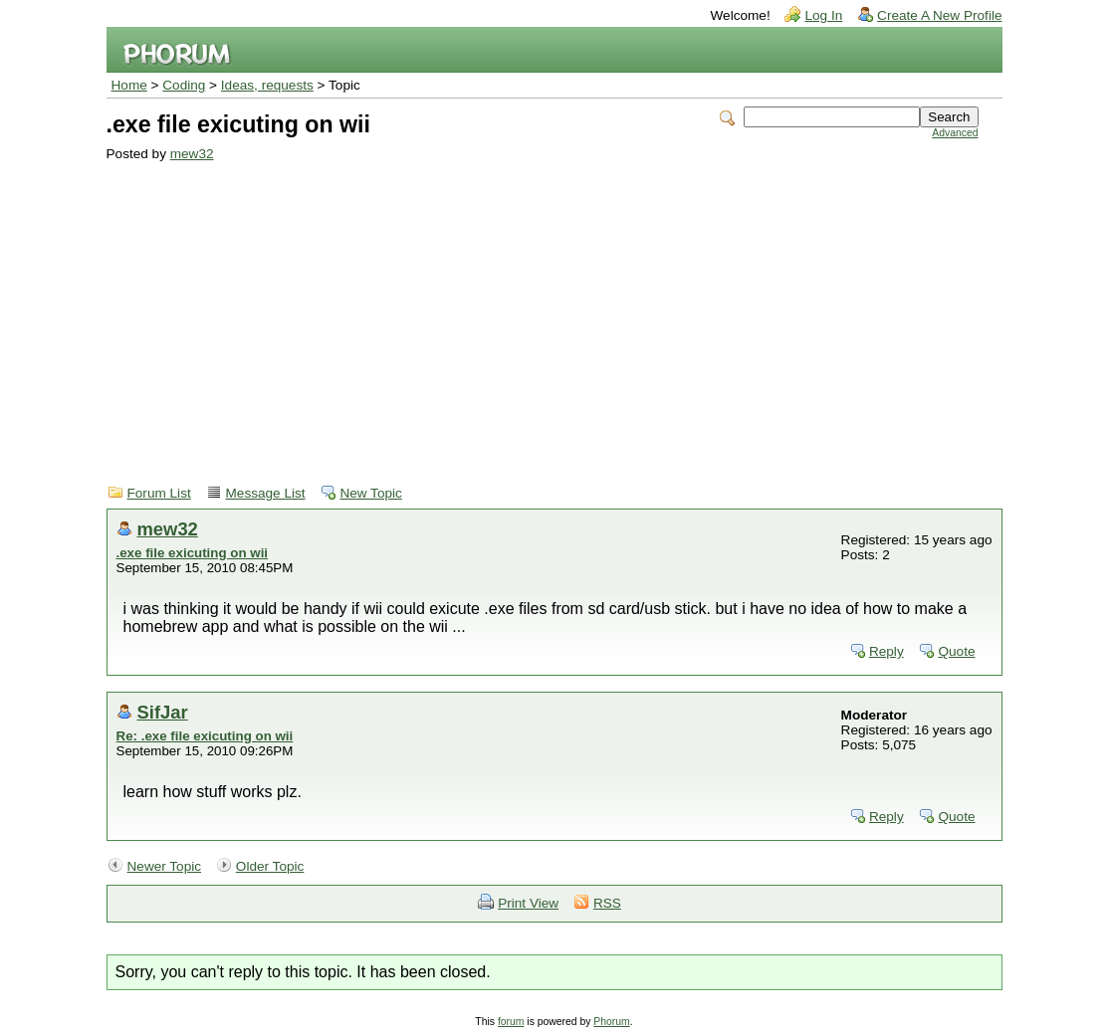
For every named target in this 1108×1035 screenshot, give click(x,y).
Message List (266, 493)
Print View (528, 903)
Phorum (611, 1021)
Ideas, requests (267, 85)
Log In (823, 15)
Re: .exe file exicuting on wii (205, 735)
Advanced (955, 132)
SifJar (162, 712)
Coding (183, 85)
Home (129, 85)
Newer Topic (164, 866)
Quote (956, 651)
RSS (607, 903)
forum (511, 1021)
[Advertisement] (543, 310)
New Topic (370, 493)
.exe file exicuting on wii (192, 552)
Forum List (159, 493)
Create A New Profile (939, 15)
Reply (886, 651)
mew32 (192, 153)
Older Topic (270, 866)
